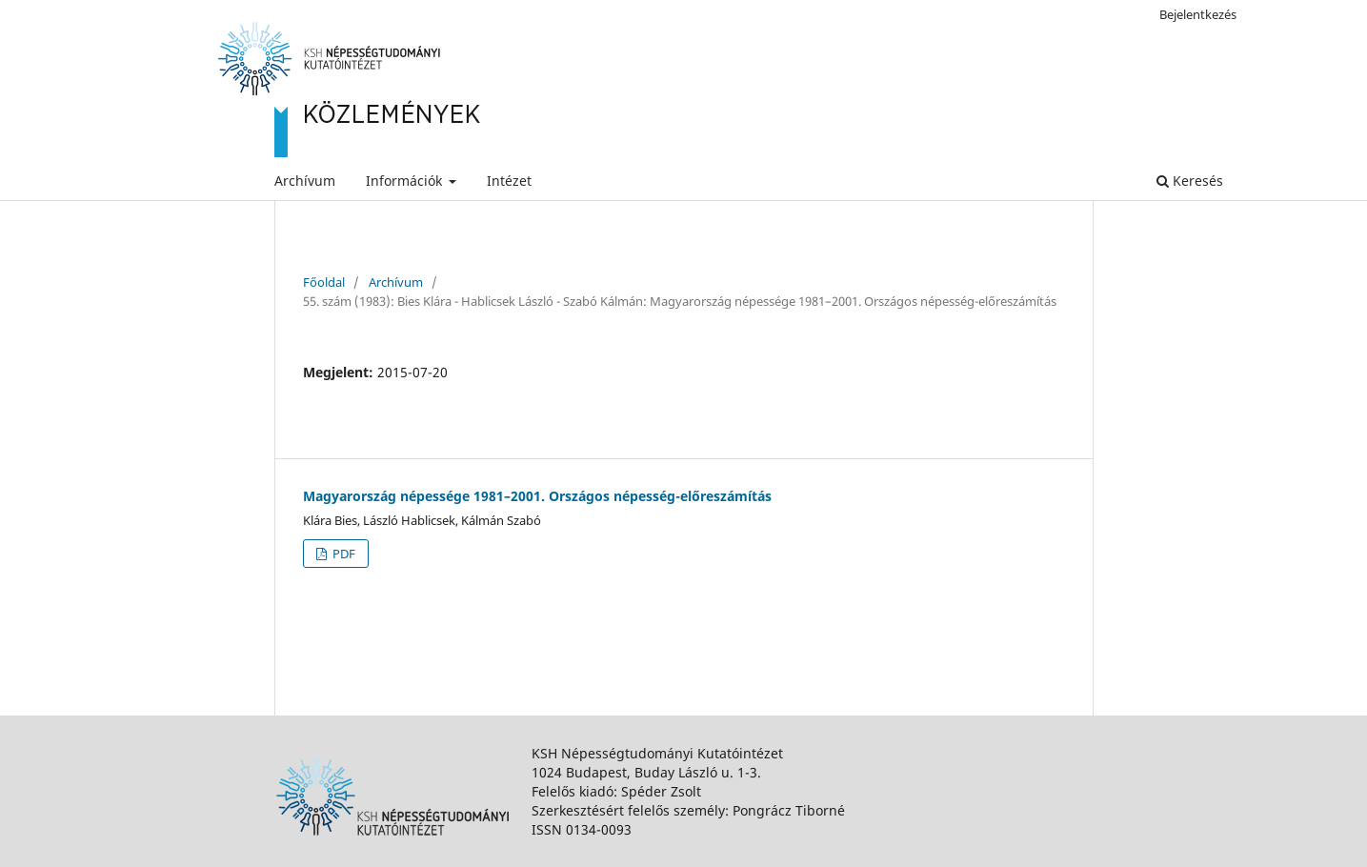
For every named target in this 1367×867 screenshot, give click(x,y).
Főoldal (324, 282)
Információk (406, 180)
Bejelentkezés (1197, 14)
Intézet (509, 180)
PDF (342, 553)
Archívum (304, 180)
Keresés (1189, 180)
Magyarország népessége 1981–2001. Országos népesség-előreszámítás (537, 496)
